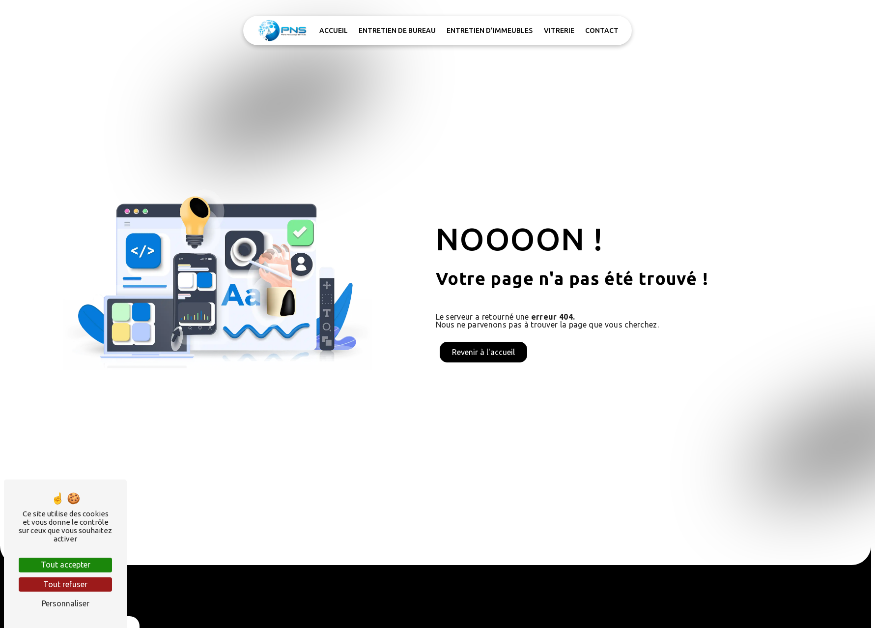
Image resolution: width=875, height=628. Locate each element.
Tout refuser (65, 584)
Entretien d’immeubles (490, 30)
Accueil (333, 30)
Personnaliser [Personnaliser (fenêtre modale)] (65, 603)
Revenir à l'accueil (483, 352)
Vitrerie (559, 30)
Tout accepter (65, 564)
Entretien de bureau (397, 30)
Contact (602, 30)
